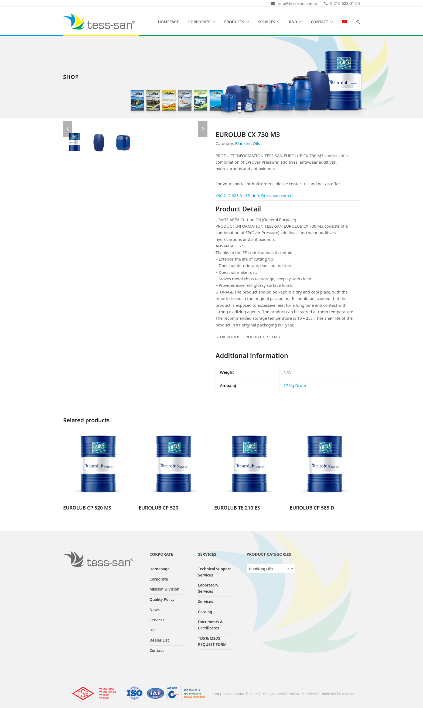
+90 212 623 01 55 (233, 195)
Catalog (205, 611)
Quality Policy (162, 599)
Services (157, 619)
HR (152, 629)
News (154, 609)
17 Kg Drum (295, 385)
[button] (358, 21)
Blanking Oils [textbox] (269, 569)
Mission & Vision (164, 589)
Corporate (158, 579)
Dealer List (159, 640)
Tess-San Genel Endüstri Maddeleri (289, 693)
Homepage (159, 568)
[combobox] (271, 568)
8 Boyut (348, 693)
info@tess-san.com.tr (273, 195)
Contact (156, 650)
